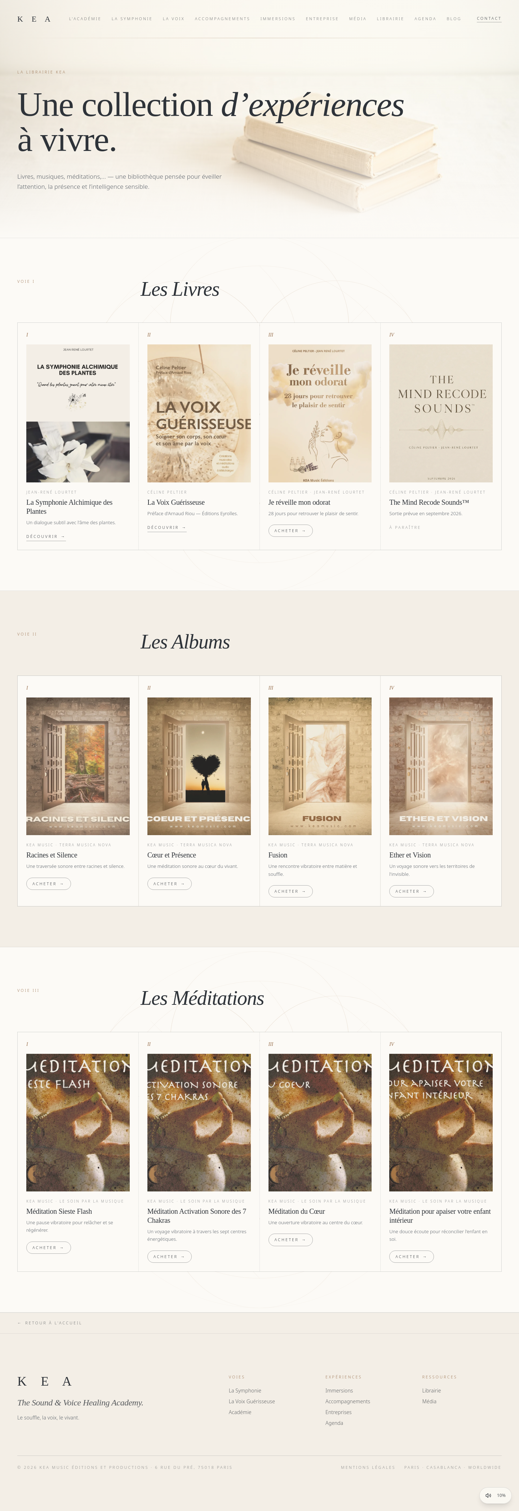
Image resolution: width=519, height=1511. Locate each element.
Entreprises (338, 1412)
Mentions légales (368, 1467)
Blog (454, 18)
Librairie (391, 18)
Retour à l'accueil (49, 1323)
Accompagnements (222, 18)
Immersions (278, 18)
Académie (240, 1412)
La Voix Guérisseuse (252, 1401)
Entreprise (322, 18)
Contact (489, 18)
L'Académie (85, 18)
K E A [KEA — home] (35, 18)
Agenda (425, 18)
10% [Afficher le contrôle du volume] (501, 1495)
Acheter (291, 531)
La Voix (174, 18)
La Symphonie (132, 18)
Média (358, 18)
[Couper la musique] (488, 1495)
